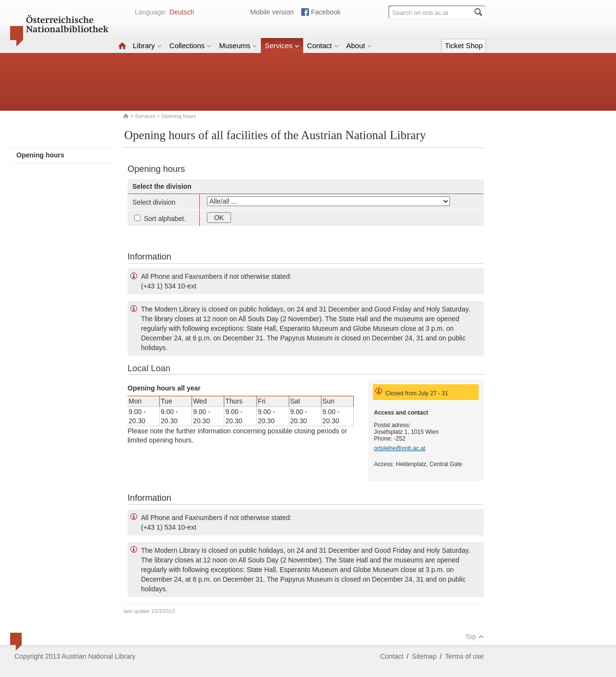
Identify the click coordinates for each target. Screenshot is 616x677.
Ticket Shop (464, 45)
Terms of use (464, 656)
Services (282, 45)
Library (147, 45)
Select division (154, 202)
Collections (190, 45)
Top (474, 636)
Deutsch (181, 12)
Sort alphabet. (160, 218)
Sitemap (424, 656)
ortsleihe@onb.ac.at (399, 448)
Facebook (325, 12)
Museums (238, 45)
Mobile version (272, 12)
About (359, 45)
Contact (323, 45)
